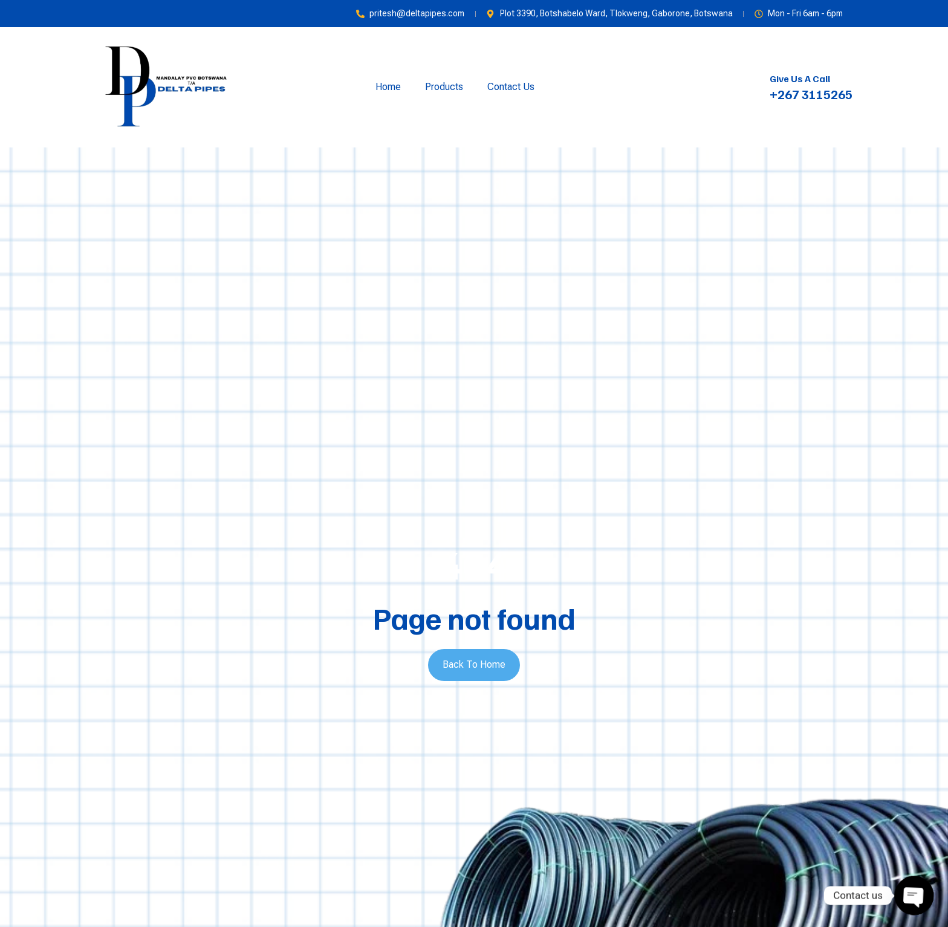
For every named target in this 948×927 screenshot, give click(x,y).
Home (388, 86)
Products (444, 86)
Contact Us (510, 86)
